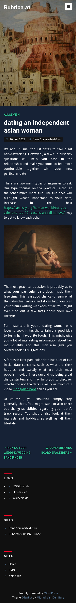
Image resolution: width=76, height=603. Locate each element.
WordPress (51, 593)
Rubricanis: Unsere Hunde (25, 534)
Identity (27, 597)
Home (12, 564)
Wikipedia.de (20, 498)
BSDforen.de (21, 486)
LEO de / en (20, 492)
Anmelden (15, 576)
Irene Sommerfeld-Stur (47, 139)
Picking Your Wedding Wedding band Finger (17, 452)
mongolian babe (24, 389)
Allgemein (12, 114)
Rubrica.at (17, 7)
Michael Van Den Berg (50, 597)
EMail (12, 570)
